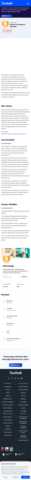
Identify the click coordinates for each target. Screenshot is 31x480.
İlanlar (23, 396)
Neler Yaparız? (8, 417)
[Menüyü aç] (28, 3)
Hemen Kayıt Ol (7, 16)
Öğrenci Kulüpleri (23, 405)
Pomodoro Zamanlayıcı (23, 436)
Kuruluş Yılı (20, 284)
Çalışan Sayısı (7, 284)
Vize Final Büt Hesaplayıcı (23, 422)
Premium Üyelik (23, 389)
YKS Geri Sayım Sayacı (23, 431)
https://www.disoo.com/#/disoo (16, 134)
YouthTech (8, 429)
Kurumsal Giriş (8, 420)
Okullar (23, 408)
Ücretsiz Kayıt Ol (23, 386)
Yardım (8, 392)
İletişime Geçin (8, 399)
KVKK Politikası (7, 408)
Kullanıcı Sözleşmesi (7, 402)
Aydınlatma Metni (8, 405)
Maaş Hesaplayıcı (23, 440)
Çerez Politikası (7, 411)
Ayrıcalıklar (23, 402)
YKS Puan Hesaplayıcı (23, 427)
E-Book (8, 396)
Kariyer (8, 389)
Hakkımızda (8, 386)
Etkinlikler (23, 399)
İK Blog (8, 426)
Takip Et (24, 276)
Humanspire (7, 435)
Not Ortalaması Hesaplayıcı (23, 417)
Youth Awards (8, 432)
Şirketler (23, 392)
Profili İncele (15, 365)
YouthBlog (23, 411)
